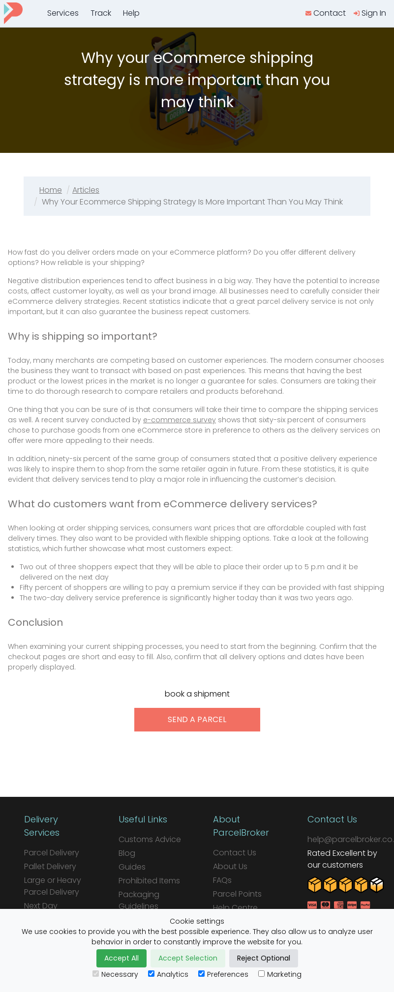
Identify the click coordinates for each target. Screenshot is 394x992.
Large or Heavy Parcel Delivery (52, 886)
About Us (230, 866)
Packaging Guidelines (139, 900)
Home (50, 190)
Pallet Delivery (50, 866)
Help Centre (235, 907)
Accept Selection (187, 958)
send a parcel (197, 719)
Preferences (223, 974)
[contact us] (326, 13)
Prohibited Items (149, 880)
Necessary (115, 974)
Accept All (121, 958)
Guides (132, 867)
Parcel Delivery (51, 852)
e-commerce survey (179, 420)
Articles (85, 190)
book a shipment (197, 694)
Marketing (280, 974)
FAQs (222, 880)
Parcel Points (237, 894)
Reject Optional (263, 958)
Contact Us (234, 852)
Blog (127, 853)
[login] (370, 13)
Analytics (168, 974)
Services (63, 13)
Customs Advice (150, 839)
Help (131, 13)
